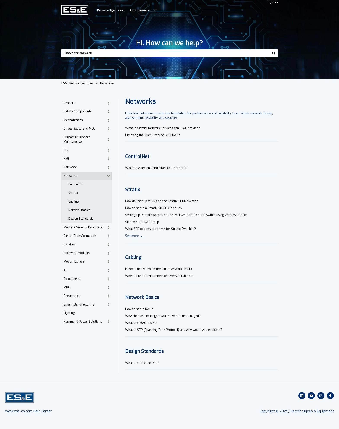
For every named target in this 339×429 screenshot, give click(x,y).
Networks (107, 83)
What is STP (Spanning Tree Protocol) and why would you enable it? (173, 330)
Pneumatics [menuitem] (72, 296)
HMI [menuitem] (66, 159)
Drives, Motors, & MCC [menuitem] (79, 129)
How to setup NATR (139, 309)
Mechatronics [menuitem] (73, 120)
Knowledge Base (110, 10)
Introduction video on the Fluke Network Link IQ (158, 269)
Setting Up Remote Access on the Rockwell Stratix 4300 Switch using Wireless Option (186, 215)
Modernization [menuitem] (74, 262)
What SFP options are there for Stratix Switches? (160, 229)
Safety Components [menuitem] (78, 111)
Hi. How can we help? (169, 42)
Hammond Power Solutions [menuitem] (83, 322)
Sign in (273, 2)
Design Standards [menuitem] (80, 219)
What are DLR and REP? (142, 363)
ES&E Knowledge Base (77, 83)
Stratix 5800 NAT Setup (142, 222)
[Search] (274, 53)
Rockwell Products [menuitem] (77, 253)
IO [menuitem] (65, 270)
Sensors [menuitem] (69, 103)
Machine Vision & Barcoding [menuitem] (83, 227)
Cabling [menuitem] (73, 202)
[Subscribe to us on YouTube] (311, 395)
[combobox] (165, 53)
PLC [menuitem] (66, 150)
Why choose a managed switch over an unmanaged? (162, 316)
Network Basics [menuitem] (79, 210)
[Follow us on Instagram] (320, 395)
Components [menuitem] (73, 279)
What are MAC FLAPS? (141, 323)
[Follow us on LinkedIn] (301, 395)
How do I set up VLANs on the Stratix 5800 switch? (161, 201)
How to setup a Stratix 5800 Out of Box (153, 208)
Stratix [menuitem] (73, 193)
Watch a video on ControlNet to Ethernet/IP (156, 168)
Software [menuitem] (70, 167)
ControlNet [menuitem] (76, 184)
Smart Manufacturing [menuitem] (79, 304)
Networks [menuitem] (70, 176)
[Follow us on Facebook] (330, 395)
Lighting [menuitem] (69, 313)
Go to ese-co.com (144, 10)
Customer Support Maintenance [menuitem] (77, 139)
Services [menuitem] (70, 244)
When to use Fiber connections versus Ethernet (159, 276)
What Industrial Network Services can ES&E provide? (162, 128)
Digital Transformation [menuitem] (80, 236)
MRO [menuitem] (67, 287)
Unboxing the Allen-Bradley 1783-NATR (152, 135)
